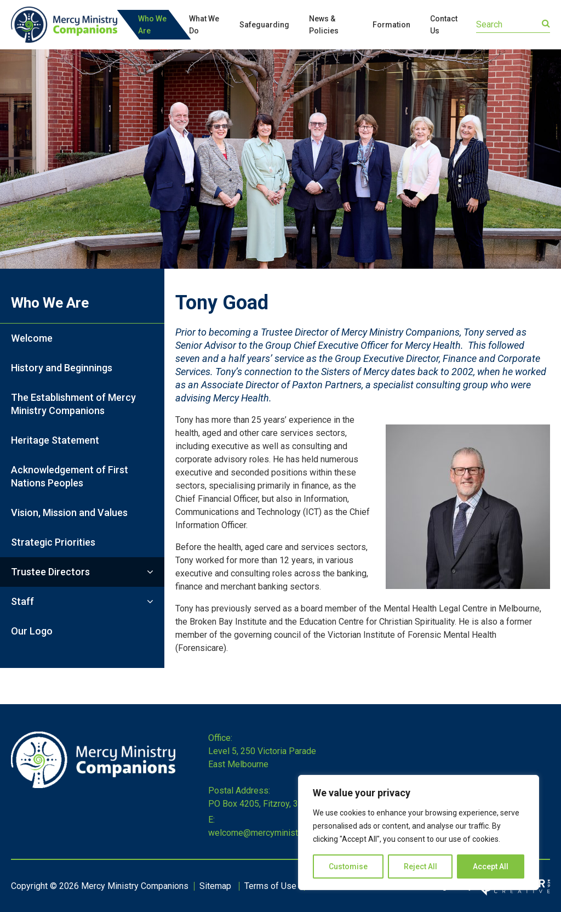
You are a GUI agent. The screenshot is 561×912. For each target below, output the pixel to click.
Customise (348, 866)
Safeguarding (264, 24)
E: (211, 819)
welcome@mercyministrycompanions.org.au (292, 833)
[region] (418, 832)
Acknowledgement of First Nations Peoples (69, 476)
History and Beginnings (61, 367)
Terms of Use (270, 886)
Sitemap (215, 886)
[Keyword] (513, 24)
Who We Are (152, 24)
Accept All (490, 866)
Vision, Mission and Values (69, 512)
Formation (391, 24)
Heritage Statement (55, 440)
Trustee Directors (50, 571)
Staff (22, 601)
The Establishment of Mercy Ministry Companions (73, 404)
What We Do (204, 24)
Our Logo (32, 631)
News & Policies (324, 24)
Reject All (420, 866)
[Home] (93, 785)
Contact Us (443, 24)
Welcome (32, 338)
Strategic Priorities (53, 542)
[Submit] (545, 24)
